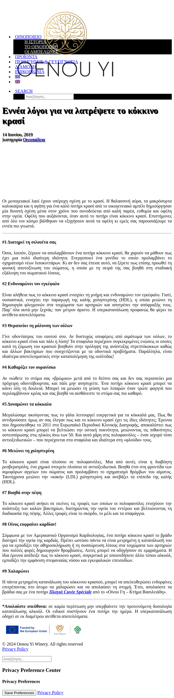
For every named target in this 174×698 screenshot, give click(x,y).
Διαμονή (25, 66)
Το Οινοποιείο (41, 46)
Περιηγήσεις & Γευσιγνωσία (46, 61)
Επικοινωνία (30, 71)
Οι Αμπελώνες (41, 51)
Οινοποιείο (28, 36)
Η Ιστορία (35, 41)
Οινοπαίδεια (34, 139)
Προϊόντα (26, 56)
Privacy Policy (15, 649)
